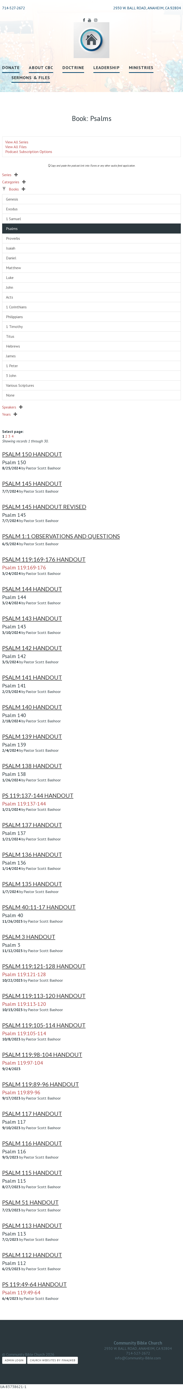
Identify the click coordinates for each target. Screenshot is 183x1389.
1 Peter (12, 365)
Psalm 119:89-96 (21, 1092)
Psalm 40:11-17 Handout (39, 907)
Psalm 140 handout (32, 706)
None (10, 395)
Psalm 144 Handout (32, 588)
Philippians (14, 316)
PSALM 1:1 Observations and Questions (61, 536)
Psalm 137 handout (32, 824)
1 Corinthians (16, 307)
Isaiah (10, 248)
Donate (11, 67)
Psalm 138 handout (32, 765)
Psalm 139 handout (32, 736)
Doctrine (73, 67)
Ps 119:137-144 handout (37, 795)
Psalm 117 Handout (32, 1113)
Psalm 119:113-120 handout (44, 995)
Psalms (12, 228)
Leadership (106, 67)
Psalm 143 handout (32, 618)
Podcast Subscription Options (28, 151)
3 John (11, 375)
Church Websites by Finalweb (52, 1360)
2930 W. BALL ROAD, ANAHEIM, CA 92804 (138, 1348)
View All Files (16, 146)
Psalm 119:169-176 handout (44, 559)
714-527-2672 (13, 7)
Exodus (12, 209)
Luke (10, 277)
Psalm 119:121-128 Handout (44, 966)
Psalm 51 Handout (30, 1202)
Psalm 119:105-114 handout (44, 1025)
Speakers (12, 407)
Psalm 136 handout (32, 854)
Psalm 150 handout (32, 454)
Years (9, 414)
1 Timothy (14, 326)
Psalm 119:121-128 (24, 974)
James (11, 356)
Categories (14, 182)
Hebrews (13, 346)
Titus (10, 336)
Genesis (12, 199)
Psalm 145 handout (32, 483)
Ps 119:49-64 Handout (34, 1284)
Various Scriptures (20, 385)
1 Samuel (13, 218)
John (9, 287)
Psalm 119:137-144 (24, 803)
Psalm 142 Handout (32, 647)
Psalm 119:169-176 (24, 567)
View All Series (16, 142)
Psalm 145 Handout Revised (44, 506)
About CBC (41, 67)
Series (10, 174)
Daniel (11, 258)
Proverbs (13, 238)
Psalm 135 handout (32, 883)
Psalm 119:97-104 (22, 1062)
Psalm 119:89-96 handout (40, 1084)
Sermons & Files (30, 77)
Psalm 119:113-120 (24, 1004)
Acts (9, 297)
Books (17, 189)
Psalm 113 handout (32, 1225)
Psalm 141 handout (32, 677)
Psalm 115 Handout (32, 1172)
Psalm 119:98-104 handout (42, 1054)
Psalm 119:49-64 (21, 1292)
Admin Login (14, 1360)
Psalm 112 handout (32, 1254)
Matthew (13, 267)
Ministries (141, 67)
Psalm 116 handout (32, 1143)
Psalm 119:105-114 (24, 1033)
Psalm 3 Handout (28, 936)
